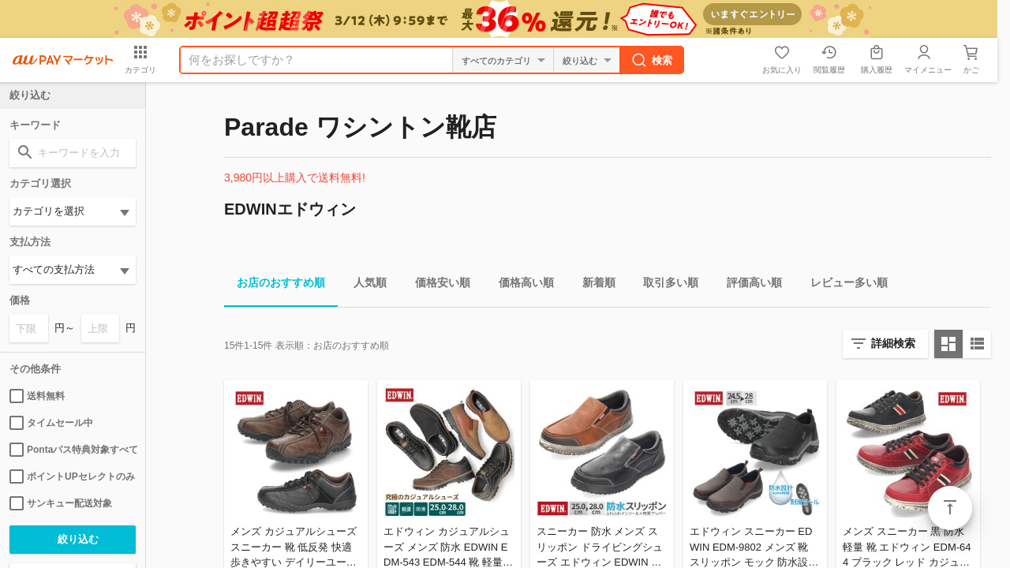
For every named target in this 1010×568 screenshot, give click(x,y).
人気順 (364, 285)
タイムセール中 (51, 423)
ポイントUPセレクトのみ (72, 476)
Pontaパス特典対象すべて (72, 450)
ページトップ (950, 508)
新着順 (592, 285)
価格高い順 (520, 285)
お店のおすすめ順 (274, 285)
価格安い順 (436, 285)
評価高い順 (748, 285)
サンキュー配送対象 (60, 503)
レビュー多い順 (843, 285)
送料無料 (37, 396)
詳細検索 (893, 343)
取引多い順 (664, 285)
